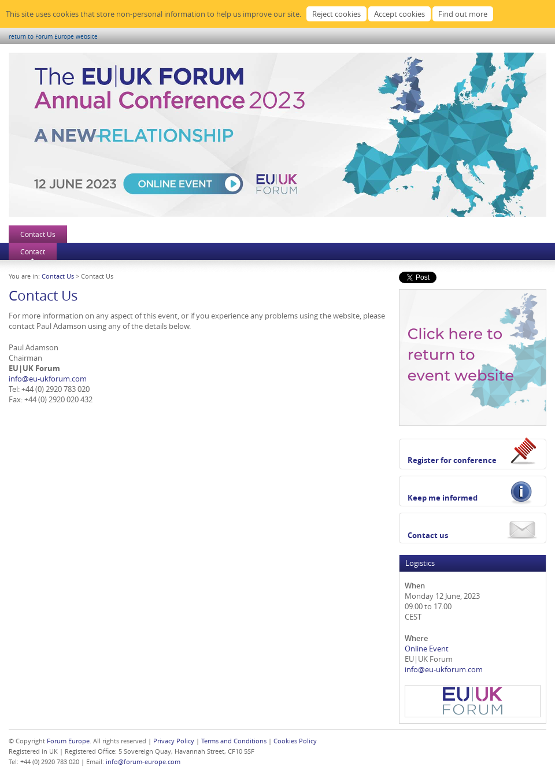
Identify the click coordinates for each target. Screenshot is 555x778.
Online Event (427, 648)
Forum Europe (68, 740)
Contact (32, 251)
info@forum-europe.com (143, 761)
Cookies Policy (295, 740)
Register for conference (452, 460)
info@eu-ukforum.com (48, 378)
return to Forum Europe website (53, 36)
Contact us (428, 535)
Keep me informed (443, 497)
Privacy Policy (173, 740)
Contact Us (38, 234)
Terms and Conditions (234, 740)
